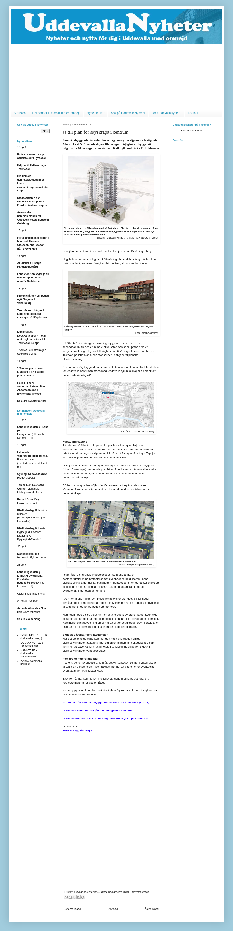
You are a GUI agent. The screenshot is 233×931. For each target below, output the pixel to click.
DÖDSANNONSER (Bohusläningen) (31, 644)
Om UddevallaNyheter (166, 113)
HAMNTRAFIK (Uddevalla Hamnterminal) (29, 653)
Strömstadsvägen (140, 892)
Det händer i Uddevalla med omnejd (56, 113)
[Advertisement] (116, 77)
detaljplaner (93, 892)
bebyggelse (80, 892)
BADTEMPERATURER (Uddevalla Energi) (33, 637)
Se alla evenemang (28, 619)
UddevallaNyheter (191, 130)
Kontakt (193, 113)
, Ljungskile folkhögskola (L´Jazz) (30, 489)
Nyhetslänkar (96, 113)
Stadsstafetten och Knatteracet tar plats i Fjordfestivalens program (32, 201)
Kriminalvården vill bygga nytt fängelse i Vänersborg (33, 299)
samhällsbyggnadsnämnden (115, 892)
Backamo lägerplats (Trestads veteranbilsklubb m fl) (32, 459)
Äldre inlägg (152, 908)
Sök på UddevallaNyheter (128, 113)
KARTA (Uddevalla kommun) (31, 662)
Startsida (20, 113)
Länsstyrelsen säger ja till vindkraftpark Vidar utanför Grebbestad (33, 278)
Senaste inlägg (72, 908)
